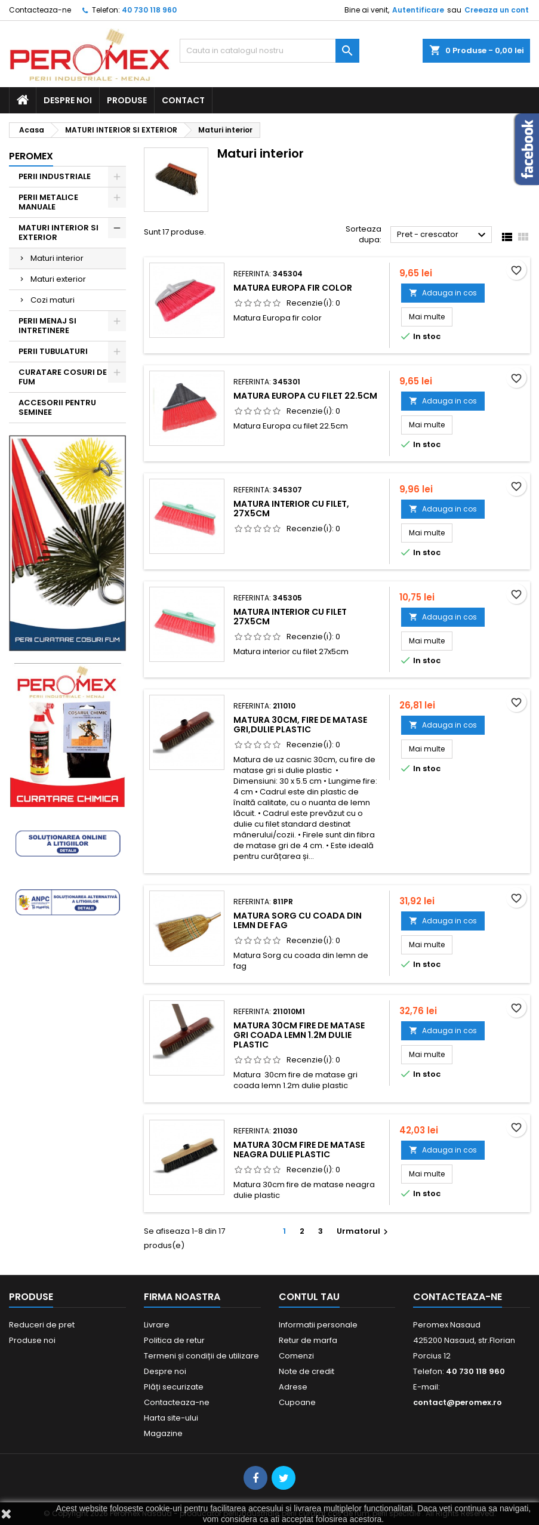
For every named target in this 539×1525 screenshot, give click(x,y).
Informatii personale (318, 1324)
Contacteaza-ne (40, 10)
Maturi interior (57, 258)
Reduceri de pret (42, 1324)
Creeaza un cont (496, 10)
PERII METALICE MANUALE (48, 202)
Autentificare (418, 10)
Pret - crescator (443, 235)
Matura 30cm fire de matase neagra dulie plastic (299, 1149)
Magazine (163, 1433)
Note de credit (306, 1371)
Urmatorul (364, 1231)
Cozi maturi (52, 300)
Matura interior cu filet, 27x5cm (291, 508)
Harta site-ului (171, 1418)
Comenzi (296, 1355)
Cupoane (297, 1402)
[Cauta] (269, 51)
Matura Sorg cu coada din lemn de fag (297, 920)
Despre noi (68, 100)
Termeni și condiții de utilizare (201, 1355)
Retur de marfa (308, 1340)
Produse (127, 100)
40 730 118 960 (149, 10)
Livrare (157, 1324)
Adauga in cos (443, 293)
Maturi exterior (58, 279)
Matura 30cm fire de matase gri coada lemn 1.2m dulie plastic (299, 1034)
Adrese (293, 1386)
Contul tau (309, 1297)
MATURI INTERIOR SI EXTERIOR (58, 232)
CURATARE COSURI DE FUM (63, 376)
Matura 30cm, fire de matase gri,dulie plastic (300, 724)
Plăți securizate (174, 1386)
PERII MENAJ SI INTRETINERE (47, 325)
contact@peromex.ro (457, 1402)
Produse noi (32, 1340)
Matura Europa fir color (292, 288)
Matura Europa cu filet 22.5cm (305, 396)
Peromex (31, 156)
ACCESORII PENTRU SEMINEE (57, 407)
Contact (183, 100)
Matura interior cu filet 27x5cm (290, 616)
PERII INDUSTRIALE (55, 176)
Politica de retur (174, 1340)
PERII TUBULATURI (53, 351)
